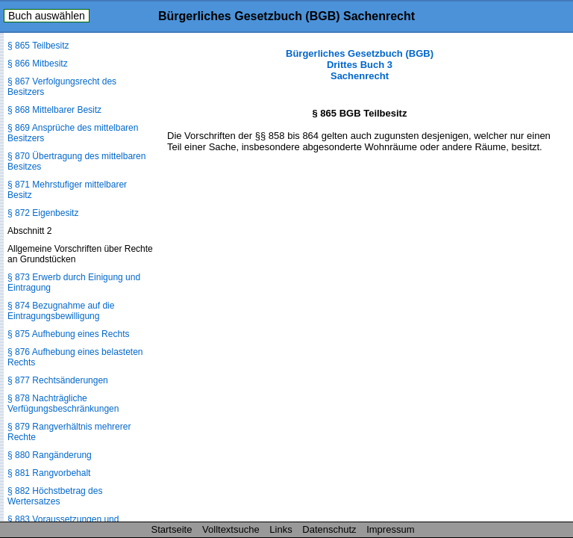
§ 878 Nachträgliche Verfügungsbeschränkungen (63, 403)
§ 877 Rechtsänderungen (57, 380)
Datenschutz (329, 529)
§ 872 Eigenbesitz (42, 213)
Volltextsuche (231, 529)
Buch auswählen (46, 16)
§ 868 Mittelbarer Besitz (54, 110)
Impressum (390, 529)
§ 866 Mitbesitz (37, 63)
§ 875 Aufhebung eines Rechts (68, 334)
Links (280, 529)
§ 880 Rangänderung (49, 455)
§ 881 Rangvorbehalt (48, 473)
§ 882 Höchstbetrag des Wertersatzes (54, 496)
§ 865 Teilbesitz (38, 45)
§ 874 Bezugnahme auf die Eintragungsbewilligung (60, 310)
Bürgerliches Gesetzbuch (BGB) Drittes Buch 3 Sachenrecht (359, 64)
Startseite (171, 529)
